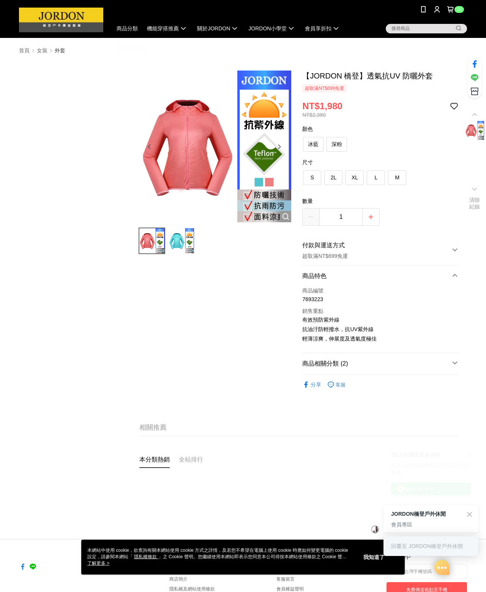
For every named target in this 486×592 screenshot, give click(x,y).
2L (334, 177)
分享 (311, 385)
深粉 (336, 144)
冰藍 (313, 144)
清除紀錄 (474, 203)
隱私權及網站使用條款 (192, 589)
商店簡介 (178, 579)
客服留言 (285, 579)
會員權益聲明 (290, 589)
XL (355, 177)
